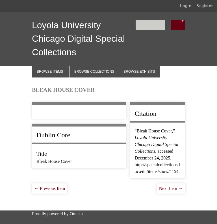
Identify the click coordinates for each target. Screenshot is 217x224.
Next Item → (171, 188)
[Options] (182, 25)
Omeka (76, 213)
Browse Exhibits (139, 72)
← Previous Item (49, 188)
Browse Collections (94, 72)
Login (186, 5)
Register (204, 5)
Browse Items (50, 72)
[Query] (150, 25)
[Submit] (175, 25)
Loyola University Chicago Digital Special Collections (78, 38)
